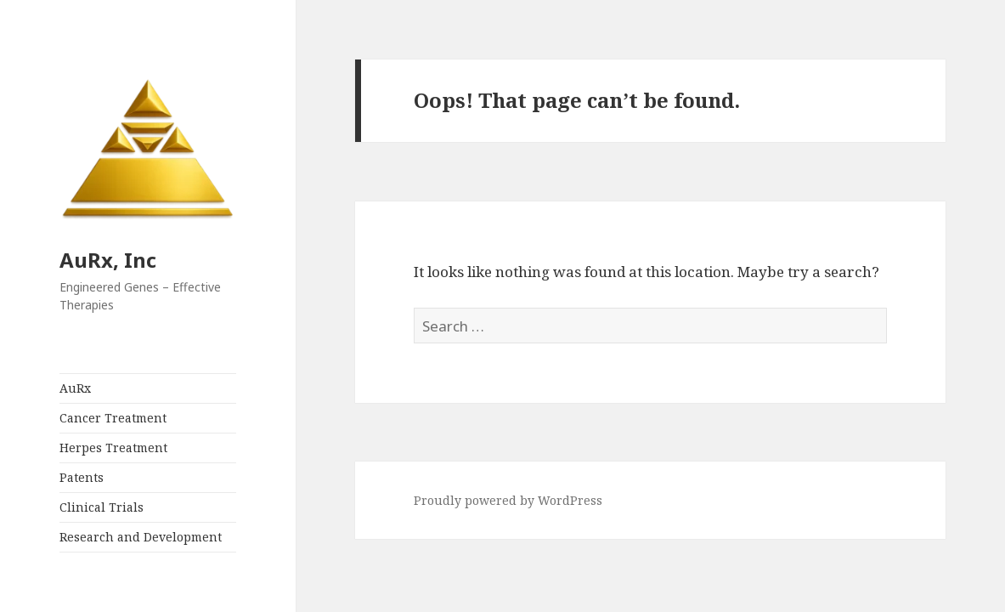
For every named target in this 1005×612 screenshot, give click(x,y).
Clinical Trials (101, 507)
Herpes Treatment (113, 447)
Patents (81, 477)
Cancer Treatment (113, 418)
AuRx (75, 388)
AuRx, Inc (107, 260)
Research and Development (140, 537)
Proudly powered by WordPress (508, 500)
